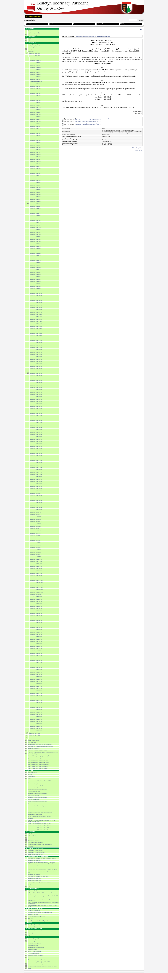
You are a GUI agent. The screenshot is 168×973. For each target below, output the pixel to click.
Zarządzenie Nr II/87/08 (35, 260)
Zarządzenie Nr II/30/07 (35, 126)
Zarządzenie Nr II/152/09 (36, 413)
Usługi (29, 778)
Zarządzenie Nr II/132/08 (36, 366)
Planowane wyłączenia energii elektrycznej (38, 959)
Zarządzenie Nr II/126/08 (36, 352)
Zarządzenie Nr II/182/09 (36, 484)
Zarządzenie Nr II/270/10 (36, 681)
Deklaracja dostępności (33, 939)
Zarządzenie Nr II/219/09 (36, 566)
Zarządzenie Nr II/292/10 (36, 728)
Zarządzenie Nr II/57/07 (35, 189)
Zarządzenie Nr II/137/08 (36, 378)
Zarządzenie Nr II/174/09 (36, 465)
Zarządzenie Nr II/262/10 (36, 662)
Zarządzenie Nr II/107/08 (36, 307)
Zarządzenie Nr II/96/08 (35, 281)
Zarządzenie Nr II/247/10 (36, 627)
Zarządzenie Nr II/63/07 (35, 204)
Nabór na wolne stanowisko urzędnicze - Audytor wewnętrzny (42, 869)
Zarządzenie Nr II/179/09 (36, 476)
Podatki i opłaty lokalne (33, 740)
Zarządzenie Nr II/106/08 (36, 305)
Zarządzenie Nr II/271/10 (36, 684)
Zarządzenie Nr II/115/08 (36, 326)
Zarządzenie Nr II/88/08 (35, 262)
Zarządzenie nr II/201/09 (35, 524)
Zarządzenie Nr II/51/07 (35, 175)
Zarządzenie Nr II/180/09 (36, 479)
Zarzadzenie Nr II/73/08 (35, 227)
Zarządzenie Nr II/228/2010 (36, 587)
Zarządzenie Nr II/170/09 (36, 455)
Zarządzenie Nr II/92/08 (35, 272)
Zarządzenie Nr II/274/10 (36, 691)
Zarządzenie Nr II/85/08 (35, 255)
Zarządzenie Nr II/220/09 (36, 568)
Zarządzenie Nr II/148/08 (36, 404)
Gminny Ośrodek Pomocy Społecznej (37, 916)
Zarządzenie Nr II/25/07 (35, 114)
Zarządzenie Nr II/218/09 (36, 564)
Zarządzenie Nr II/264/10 (36, 667)
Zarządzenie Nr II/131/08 (36, 364)
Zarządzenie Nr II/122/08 (36, 342)
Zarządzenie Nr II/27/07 (35, 119)
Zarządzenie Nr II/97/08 (35, 284)
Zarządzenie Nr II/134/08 (36, 371)
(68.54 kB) (88, 119)
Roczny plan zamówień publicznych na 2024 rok (39, 830)
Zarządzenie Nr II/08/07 (35, 74)
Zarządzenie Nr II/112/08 (36, 319)
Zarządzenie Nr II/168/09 (36, 451)
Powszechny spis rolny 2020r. (35, 941)
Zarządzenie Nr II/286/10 (36, 716)
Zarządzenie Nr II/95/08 (35, 279)
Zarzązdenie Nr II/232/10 (36, 596)
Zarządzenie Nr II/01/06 (35, 58)
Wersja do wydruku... (137, 147)
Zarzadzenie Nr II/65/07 (35, 208)
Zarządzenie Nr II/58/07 (35, 192)
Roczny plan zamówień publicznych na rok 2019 (39, 816)
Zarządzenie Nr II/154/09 (36, 418)
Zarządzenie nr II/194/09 (35, 512)
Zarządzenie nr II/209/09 (35, 542)
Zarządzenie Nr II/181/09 (36, 481)
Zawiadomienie (31, 810)
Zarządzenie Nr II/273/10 (36, 688)
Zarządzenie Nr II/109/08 (36, 312)
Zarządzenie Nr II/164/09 (36, 441)
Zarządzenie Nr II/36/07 (35, 140)
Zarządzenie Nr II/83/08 (35, 251)
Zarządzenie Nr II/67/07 (35, 213)
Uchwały (30, 49)
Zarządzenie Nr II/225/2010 (36, 580)
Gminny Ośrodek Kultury (34, 910)
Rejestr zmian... (139, 150)
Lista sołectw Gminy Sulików (35, 924)
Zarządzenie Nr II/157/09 (36, 425)
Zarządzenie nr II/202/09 (35, 526)
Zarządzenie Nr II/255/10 (36, 646)
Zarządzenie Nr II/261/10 (36, 660)
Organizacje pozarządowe (34, 933)
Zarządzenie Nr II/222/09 (36, 573)
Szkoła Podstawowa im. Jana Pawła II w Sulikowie (40, 912)
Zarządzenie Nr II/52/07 (35, 178)
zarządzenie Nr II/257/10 (35, 651)
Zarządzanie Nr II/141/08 (36, 387)
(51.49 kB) (88, 124)
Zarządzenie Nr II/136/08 (36, 375)
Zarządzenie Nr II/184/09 (36, 488)
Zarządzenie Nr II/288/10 (36, 721)
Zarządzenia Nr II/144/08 (36, 394)
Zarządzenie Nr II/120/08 (36, 338)
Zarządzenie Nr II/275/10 (36, 693)
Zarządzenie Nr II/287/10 (36, 719)
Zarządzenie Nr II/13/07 (35, 86)
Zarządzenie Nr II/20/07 (35, 102)
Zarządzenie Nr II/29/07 (35, 124)
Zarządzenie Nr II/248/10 (36, 629)
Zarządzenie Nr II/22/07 (35, 107)
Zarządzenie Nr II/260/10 (36, 658)
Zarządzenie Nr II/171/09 (36, 458)
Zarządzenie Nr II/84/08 (35, 253)
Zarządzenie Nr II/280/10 (36, 705)
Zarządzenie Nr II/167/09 (36, 448)
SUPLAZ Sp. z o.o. (32, 918)
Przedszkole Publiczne (33, 914)
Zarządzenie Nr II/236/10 (36, 606)
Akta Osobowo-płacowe (33, 953)
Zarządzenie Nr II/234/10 (36, 601)
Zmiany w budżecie (32, 838)
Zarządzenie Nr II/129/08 (36, 359)
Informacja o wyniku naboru (34, 860)
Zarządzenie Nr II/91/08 (35, 269)
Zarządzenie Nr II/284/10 (36, 712)
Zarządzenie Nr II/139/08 (36, 382)
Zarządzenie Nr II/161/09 (36, 434)
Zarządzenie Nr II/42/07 (35, 154)
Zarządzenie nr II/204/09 (35, 531)
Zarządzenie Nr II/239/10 (36, 611)
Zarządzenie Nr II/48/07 (35, 168)
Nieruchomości (31, 776)
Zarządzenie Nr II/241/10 (36, 613)
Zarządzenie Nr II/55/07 (35, 185)
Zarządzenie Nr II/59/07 (35, 194)
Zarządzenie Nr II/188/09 (36, 498)
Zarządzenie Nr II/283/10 (36, 709)
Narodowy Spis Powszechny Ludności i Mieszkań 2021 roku (42, 966)
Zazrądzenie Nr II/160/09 (36, 432)
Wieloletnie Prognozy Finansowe (35, 842)
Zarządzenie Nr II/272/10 (36, 686)
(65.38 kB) (100, 118)
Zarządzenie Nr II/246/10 (36, 625)
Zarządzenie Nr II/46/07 (35, 164)
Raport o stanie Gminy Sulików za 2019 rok (38, 762)
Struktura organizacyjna (33, 30)
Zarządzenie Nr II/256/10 (36, 648)
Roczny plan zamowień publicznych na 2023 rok (39, 827)
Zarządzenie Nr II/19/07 (35, 100)
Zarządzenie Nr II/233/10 (36, 599)
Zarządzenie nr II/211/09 (35, 547)
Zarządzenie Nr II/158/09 (36, 427)
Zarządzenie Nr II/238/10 (36, 608)
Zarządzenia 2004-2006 (34, 53)
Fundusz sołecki (31, 927)
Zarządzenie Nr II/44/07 (35, 159)
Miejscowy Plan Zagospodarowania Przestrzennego (40, 744)
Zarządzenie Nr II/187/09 (36, 495)
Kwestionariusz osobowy (34, 884)
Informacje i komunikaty (33, 748)
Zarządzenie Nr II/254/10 (36, 644)
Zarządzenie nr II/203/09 (35, 528)
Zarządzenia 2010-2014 (34, 733)
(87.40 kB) (88, 123)
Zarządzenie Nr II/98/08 (35, 286)
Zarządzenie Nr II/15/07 (35, 91)
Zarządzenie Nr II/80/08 (35, 244)
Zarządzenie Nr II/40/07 (35, 149)
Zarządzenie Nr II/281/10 (36, 707)
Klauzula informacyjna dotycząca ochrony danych (39, 756)
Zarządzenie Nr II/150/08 (36, 408)
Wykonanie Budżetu (32, 836)
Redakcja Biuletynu (32, 949)
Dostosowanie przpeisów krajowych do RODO (39, 962)
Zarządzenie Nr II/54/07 (35, 182)
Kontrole (30, 957)
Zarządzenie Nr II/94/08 (35, 276)
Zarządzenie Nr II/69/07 (35, 218)
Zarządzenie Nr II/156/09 (36, 422)
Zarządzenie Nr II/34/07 (35, 135)
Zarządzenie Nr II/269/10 (36, 679)
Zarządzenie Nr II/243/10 (36, 618)
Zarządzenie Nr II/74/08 (35, 229)
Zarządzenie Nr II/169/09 (36, 453)
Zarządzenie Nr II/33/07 (35, 133)
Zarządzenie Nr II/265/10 (36, 669)
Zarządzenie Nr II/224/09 (36, 578)
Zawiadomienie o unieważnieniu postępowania (39, 805)
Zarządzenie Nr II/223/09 (36, 575)
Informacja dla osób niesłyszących (36, 947)
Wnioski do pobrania (33, 945)
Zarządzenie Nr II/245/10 (36, 622)
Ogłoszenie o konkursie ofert (34, 803)
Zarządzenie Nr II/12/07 (35, 84)
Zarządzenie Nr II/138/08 (36, 380)
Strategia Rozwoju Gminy (34, 44)
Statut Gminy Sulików (33, 47)
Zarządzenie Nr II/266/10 (36, 672)
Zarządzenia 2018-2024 (34, 738)
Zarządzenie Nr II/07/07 (35, 72)
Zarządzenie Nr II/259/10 (36, 655)
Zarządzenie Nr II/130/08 (36, 361)
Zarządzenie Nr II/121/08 (36, 340)
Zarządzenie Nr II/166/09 (36, 446)
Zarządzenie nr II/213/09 (35, 552)
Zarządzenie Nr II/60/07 (35, 197)
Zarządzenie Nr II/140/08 (36, 385)
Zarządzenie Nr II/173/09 (36, 462)
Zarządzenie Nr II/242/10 (36, 615)
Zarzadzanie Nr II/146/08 (36, 399)
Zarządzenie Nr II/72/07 (35, 225)
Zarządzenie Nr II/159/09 (36, 429)
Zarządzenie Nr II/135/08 (36, 373)
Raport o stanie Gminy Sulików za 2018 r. (38, 760)
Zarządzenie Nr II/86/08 (35, 258)
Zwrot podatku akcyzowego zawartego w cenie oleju (40, 746)
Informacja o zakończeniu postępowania (37, 785)
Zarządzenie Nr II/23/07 (35, 109)
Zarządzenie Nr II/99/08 (35, 288)
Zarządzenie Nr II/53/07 (35, 180)
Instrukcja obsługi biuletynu (34, 951)
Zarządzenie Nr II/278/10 (36, 700)
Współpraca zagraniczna (33, 935)
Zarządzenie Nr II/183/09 (36, 486)
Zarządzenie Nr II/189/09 (36, 500)
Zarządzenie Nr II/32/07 (35, 131)
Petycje (29, 968)
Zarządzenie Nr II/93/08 (35, 274)
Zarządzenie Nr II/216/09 (36, 559)
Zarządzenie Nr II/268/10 (36, 676)
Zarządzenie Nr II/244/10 (36, 620)
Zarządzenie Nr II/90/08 (35, 267)
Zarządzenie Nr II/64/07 (35, 206)
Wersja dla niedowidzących (33, 16)
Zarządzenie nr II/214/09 (35, 554)
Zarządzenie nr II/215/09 (35, 556)
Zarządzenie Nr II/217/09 (36, 561)
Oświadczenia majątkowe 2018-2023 (36, 852)
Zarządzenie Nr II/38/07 (35, 145)
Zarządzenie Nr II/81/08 (35, 246)
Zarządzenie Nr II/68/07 (35, 215)
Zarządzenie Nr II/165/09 (36, 444)
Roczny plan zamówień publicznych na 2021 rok (39, 823)
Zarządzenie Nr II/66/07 (35, 211)
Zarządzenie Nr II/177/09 (36, 472)
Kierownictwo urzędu (33, 35)
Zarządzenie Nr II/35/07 (35, 138)
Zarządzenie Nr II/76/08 (35, 234)
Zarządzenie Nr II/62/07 (35, 201)
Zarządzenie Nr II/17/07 (35, 95)
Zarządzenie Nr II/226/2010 (36, 582)
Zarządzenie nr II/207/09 (35, 538)
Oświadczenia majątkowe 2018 (35, 850)
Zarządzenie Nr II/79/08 (35, 241)
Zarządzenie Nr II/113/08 (36, 321)
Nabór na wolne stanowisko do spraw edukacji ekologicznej (42, 858)
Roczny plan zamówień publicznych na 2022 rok (39, 825)
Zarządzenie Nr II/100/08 (36, 291)
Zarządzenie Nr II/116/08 (36, 328)
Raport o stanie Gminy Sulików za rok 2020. (38, 764)
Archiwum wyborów (33, 890)
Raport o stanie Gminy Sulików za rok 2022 (38, 768)
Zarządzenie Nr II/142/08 (36, 389)
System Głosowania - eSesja (34, 758)
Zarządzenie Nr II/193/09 (36, 509)
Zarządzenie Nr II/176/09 (36, 469)
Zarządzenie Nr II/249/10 (36, 632)
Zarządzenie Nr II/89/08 (35, 265)
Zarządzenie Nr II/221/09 (36, 571)
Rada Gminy (31, 41)
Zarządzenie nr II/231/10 (35, 594)
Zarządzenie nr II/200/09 (35, 521)
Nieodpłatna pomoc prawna (34, 943)
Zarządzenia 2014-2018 (34, 735)
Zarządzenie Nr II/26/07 (35, 117)
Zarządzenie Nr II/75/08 (35, 232)
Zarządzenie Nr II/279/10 (36, 702)
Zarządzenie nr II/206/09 (35, 535)
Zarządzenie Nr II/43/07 (35, 157)
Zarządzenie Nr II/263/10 (36, 665)
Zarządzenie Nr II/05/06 (35, 67)
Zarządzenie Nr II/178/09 (36, 474)
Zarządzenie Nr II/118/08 (36, 333)
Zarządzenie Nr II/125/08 (36, 349)
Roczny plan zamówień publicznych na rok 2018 (39, 780)
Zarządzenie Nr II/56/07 (35, 187)
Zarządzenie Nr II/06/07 (35, 69)
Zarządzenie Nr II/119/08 (36, 335)
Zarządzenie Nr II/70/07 (35, 220)
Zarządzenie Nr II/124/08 (36, 347)
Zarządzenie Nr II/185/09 (36, 491)
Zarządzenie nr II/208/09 (35, 540)
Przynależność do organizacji (34, 930)
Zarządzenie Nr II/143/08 (36, 392)
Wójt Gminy (31, 38)
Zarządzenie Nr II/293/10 (36, 731)
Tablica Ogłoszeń (32, 742)
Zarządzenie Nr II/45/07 (35, 161)
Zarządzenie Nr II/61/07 (35, 199)
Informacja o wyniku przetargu (35, 814)
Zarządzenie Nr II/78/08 (35, 239)
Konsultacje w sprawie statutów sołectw (37, 750)
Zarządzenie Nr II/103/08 (36, 298)
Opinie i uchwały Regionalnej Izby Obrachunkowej (40, 844)
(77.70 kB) (88, 121)
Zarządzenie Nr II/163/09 (36, 439)
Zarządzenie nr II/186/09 (35, 493)
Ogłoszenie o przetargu (33, 782)
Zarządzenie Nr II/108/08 (36, 309)
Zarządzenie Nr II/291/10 (36, 726)
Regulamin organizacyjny (34, 32)
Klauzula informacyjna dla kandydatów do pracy (39, 882)
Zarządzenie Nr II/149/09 (36, 406)
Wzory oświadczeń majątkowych (35, 854)
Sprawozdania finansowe (34, 840)
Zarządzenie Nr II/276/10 (36, 695)
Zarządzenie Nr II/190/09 (36, 502)
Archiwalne (30, 846)
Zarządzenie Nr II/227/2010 (36, 585)
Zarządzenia (30, 51)
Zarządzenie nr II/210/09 (35, 545)
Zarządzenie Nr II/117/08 (36, 331)
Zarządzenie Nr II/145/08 (36, 396)
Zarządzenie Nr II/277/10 (36, 698)
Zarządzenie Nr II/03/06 (35, 62)
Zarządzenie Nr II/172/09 (36, 460)
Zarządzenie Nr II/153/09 (36, 415)
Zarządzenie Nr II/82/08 (35, 248)
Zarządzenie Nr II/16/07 (35, 93)
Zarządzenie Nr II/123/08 (36, 345)
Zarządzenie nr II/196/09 (35, 516)
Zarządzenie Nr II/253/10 (36, 641)
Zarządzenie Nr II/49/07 (35, 171)
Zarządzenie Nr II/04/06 (35, 65)
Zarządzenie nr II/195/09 (35, 514)
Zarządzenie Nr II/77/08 (35, 236)
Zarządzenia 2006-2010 (34, 55)
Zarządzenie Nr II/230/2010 (36, 592)
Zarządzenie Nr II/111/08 (36, 316)
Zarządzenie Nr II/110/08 (36, 314)
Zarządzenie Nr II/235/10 (36, 604)
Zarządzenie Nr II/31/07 (35, 128)
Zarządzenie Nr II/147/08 (36, 401)
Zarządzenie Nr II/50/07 (35, 173)
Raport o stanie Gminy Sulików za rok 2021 (38, 766)
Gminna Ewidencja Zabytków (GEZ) (36, 964)
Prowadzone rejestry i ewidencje (35, 955)
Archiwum (30, 887)
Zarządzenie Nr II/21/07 (35, 105)
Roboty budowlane (32, 772)
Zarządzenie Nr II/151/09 (36, 411)
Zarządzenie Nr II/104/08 (36, 300)
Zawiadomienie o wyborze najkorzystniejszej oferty (40, 812)
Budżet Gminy (31, 833)
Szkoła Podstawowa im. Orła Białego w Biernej (39, 921)
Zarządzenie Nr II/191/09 (36, 505)
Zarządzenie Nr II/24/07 (35, 112)
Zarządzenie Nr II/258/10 (36, 653)
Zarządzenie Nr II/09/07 (35, 77)
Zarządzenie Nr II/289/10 (36, 724)
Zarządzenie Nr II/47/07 (35, 166)
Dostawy (30, 774)
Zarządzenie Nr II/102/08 (36, 295)
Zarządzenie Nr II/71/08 (35, 222)
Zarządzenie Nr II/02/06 (35, 60)
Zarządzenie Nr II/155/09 (36, 420)
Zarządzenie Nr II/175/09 (36, 467)
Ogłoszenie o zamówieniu (34, 791)
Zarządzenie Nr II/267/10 (36, 674)
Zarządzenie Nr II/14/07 (35, 88)
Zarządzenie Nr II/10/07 (35, 79)
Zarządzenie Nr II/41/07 (35, 152)
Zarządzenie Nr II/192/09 (36, 507)
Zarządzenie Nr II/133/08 (36, 368)
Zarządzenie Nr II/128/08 (36, 356)
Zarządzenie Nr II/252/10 (36, 639)
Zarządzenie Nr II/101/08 (36, 293)
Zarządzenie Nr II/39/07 (35, 147)
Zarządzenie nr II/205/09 (35, 533)
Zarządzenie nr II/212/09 (35, 549)
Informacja (30, 818)
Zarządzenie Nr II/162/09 (36, 436)
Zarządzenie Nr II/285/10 (36, 714)
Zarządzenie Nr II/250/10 (36, 634)
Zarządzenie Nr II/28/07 (35, 121)
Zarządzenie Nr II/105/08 (36, 302)
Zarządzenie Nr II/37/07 (35, 142)
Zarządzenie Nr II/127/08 (36, 354)
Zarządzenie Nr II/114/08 (36, 324)
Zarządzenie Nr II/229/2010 (36, 589)
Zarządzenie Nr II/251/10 (36, 636)
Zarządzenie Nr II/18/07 (35, 98)
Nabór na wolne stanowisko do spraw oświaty (38, 876)
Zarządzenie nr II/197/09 (35, 519)
